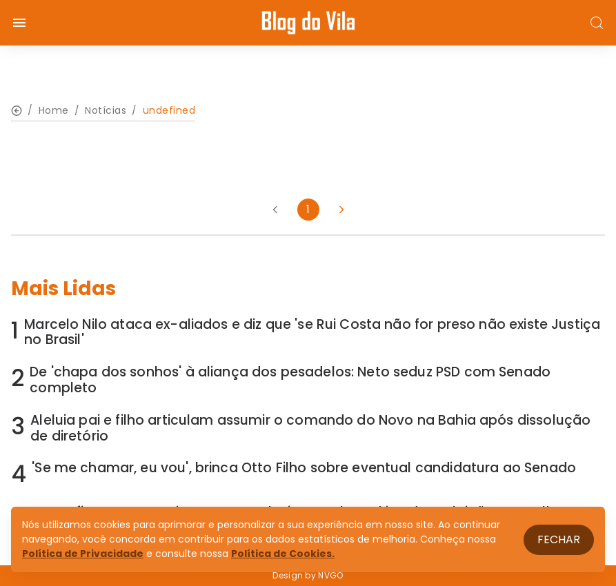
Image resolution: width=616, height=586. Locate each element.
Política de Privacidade (82, 553)
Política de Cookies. (283, 553)
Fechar (558, 539)
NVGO (330, 575)
